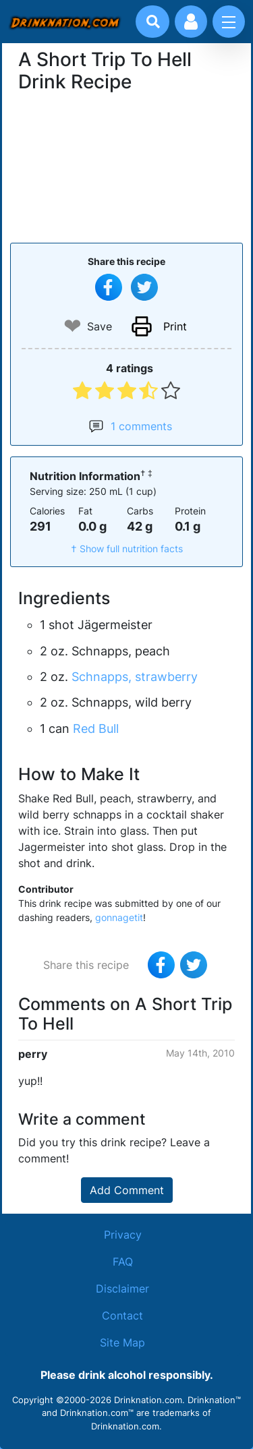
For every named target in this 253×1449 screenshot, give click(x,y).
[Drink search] (153, 21)
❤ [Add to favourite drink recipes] (72, 326)
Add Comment (127, 1190)
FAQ (123, 1261)
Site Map (122, 1342)
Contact (122, 1315)
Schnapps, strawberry (135, 677)
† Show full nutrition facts (127, 548)
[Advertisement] (127, 165)
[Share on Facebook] (108, 287)
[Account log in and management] (191, 21)
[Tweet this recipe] (144, 287)
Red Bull (96, 728)
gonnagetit (119, 917)
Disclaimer (122, 1288)
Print (175, 326)
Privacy (123, 1234)
